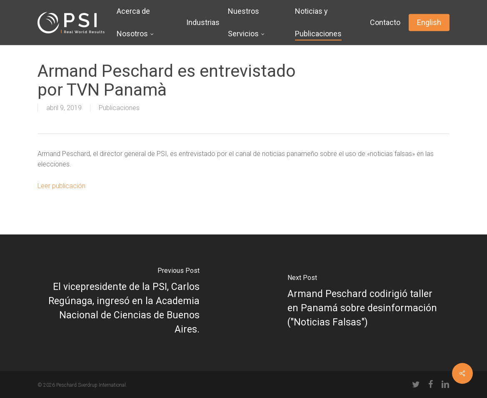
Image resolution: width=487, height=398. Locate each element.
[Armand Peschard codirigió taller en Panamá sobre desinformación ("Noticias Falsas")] (365, 302)
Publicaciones (119, 108)
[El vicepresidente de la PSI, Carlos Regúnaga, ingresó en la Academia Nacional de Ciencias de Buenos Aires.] (122, 302)
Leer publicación (61, 186)
